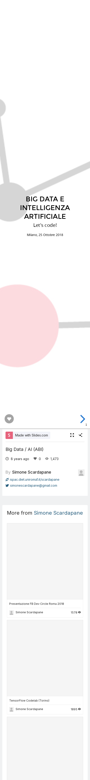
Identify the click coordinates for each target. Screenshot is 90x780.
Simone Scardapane (31, 472)
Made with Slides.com (31, 435)
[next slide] (82, 419)
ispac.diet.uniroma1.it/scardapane (32, 479)
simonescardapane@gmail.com (31, 485)
